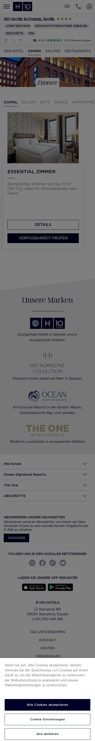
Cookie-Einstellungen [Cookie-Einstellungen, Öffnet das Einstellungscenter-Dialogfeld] (47, 719)
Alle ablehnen (47, 734)
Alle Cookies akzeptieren (47, 704)
